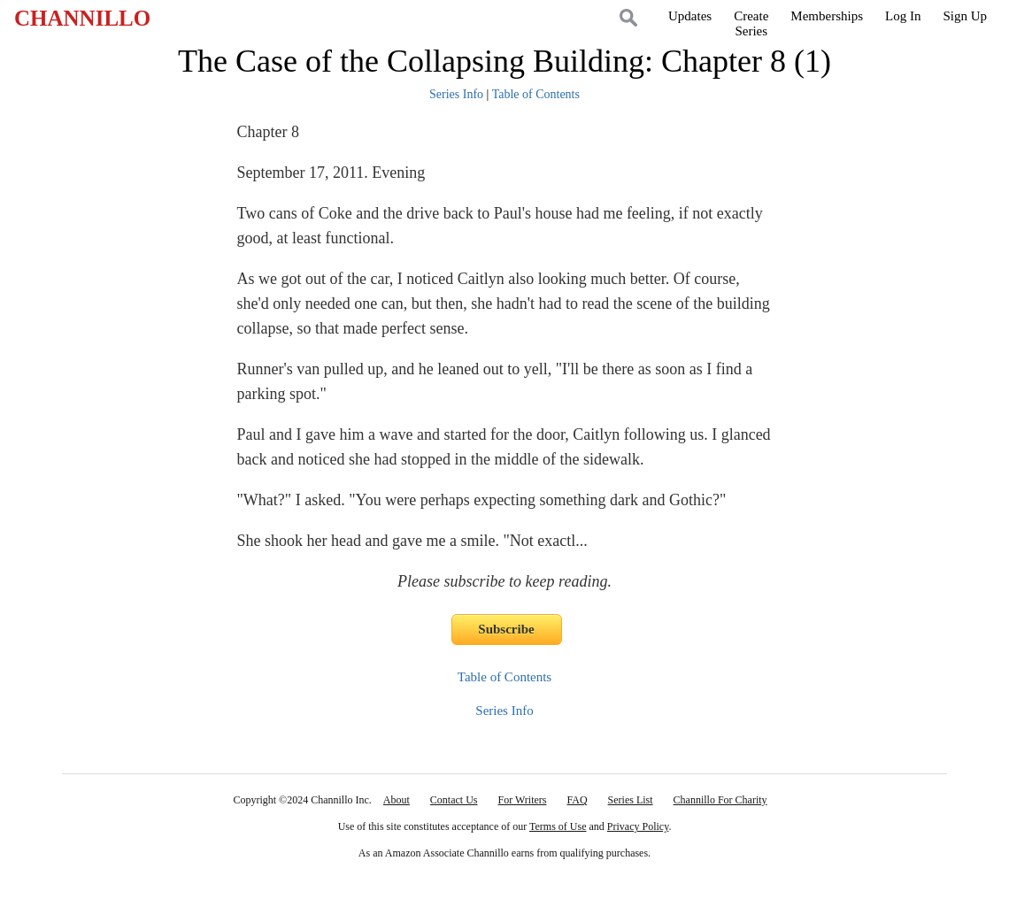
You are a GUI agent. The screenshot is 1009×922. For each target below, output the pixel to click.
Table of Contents (536, 94)
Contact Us (454, 800)
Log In (902, 16)
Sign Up (965, 16)
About (396, 800)
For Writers (522, 800)
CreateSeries (751, 23)
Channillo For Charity (720, 800)
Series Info (456, 94)
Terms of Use (557, 826)
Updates (690, 16)
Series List (630, 800)
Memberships (826, 16)
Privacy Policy (638, 826)
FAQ (576, 800)
